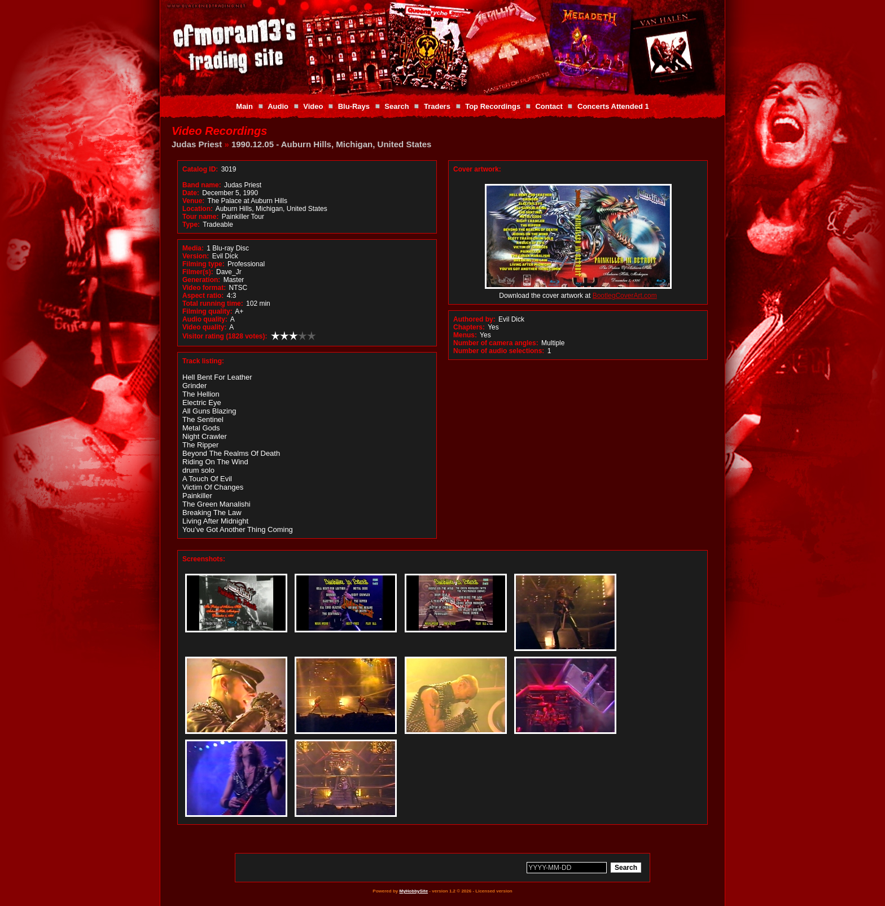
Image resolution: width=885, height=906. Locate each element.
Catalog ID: (200, 169)
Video (313, 106)
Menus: (465, 335)
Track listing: (203, 361)
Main (244, 106)
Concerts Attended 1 (613, 106)
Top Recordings (492, 106)
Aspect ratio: (203, 296)
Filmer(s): (197, 272)
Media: (193, 248)
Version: (195, 256)
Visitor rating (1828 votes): (225, 336)
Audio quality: (204, 319)
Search (396, 106)
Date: (190, 193)
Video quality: (204, 327)
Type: (191, 224)
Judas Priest (197, 144)
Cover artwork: (477, 169)
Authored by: (474, 319)
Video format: (204, 288)
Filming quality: (207, 311)
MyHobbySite (413, 891)
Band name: (201, 185)
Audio (278, 106)
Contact (548, 106)
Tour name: (200, 217)
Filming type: (203, 264)
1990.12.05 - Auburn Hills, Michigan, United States (331, 144)
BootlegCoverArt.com (625, 296)
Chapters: (469, 327)
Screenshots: (203, 559)
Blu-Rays (354, 106)
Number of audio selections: (498, 351)
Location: (197, 209)
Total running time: (212, 303)
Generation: (201, 280)
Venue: (193, 201)
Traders (437, 106)
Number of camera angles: (495, 343)
